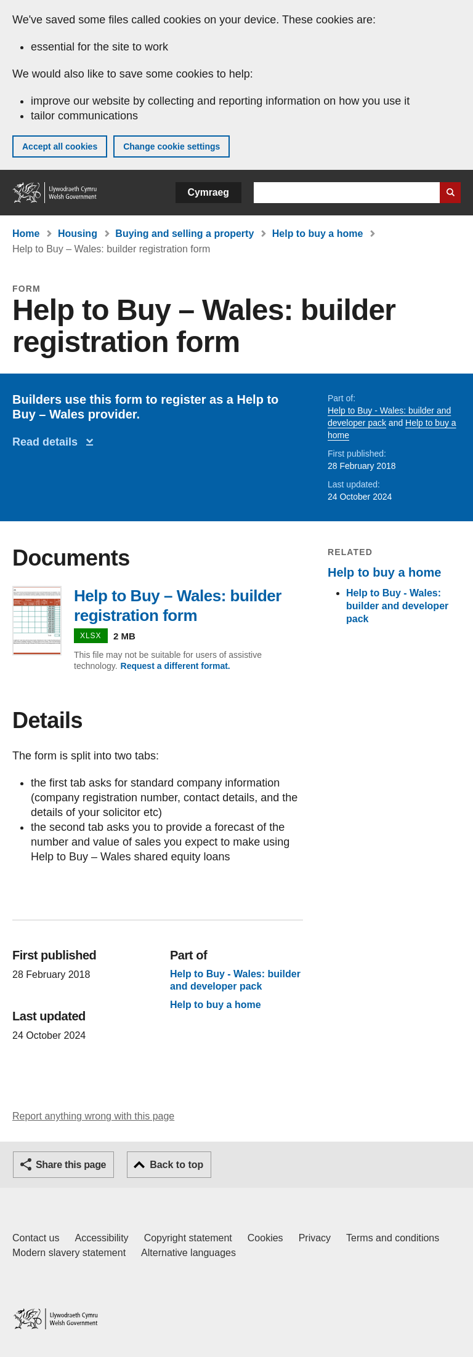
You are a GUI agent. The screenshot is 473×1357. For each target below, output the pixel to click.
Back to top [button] (176, 1164)
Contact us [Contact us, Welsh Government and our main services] (35, 1238)
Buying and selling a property (184, 233)
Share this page (71, 1164)
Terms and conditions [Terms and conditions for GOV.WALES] (392, 1238)
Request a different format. (175, 666)
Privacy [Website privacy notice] (315, 1238)
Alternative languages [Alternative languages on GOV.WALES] (188, 1252)
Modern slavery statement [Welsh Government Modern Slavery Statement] (69, 1252)
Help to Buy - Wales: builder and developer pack (397, 606)
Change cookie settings (171, 146)
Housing (77, 233)
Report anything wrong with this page (93, 1116)
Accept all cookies (59, 146)
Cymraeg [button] (208, 192)
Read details (48, 442)
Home (25, 233)
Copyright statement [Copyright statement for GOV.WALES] (188, 1238)
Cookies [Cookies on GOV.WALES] (265, 1238)
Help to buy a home (317, 233)
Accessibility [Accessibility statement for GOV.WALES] (101, 1238)
